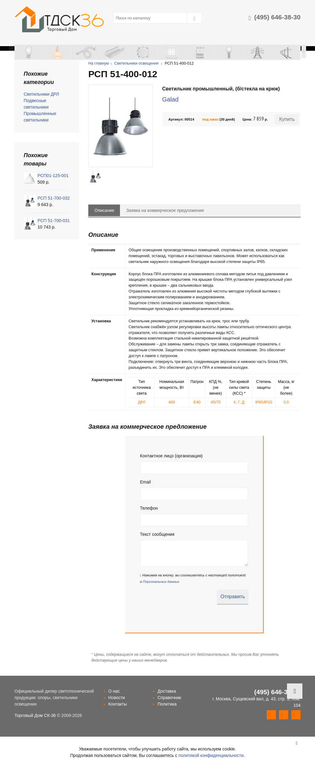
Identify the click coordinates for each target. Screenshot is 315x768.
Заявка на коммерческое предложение (165, 210)
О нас (114, 691)
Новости (116, 697)
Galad (170, 99)
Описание (104, 210)
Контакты (117, 704)
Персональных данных (161, 581)
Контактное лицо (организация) (171, 455)
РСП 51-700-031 (54, 220)
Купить (287, 119)
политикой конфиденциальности (211, 755)
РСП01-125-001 (53, 175)
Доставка (167, 691)
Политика (167, 704)
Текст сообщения (157, 534)
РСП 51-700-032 (54, 198)
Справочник (169, 697)
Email (145, 482)
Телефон (149, 508)
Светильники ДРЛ (41, 94)
